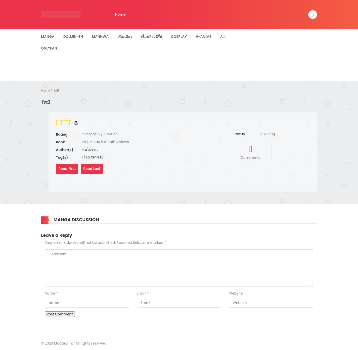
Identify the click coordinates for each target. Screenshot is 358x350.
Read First (67, 168)
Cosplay (179, 36)
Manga (47, 36)
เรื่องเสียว (125, 36)
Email (141, 293)
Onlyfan (49, 48)
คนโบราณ (90, 149)
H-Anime (203, 36)
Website (236, 293)
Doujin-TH (73, 36)
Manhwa (100, 36)
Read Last (91, 168)
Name (50, 293)
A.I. (222, 36)
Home (120, 14)
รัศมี (56, 90)
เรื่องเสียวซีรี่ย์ (151, 36)
